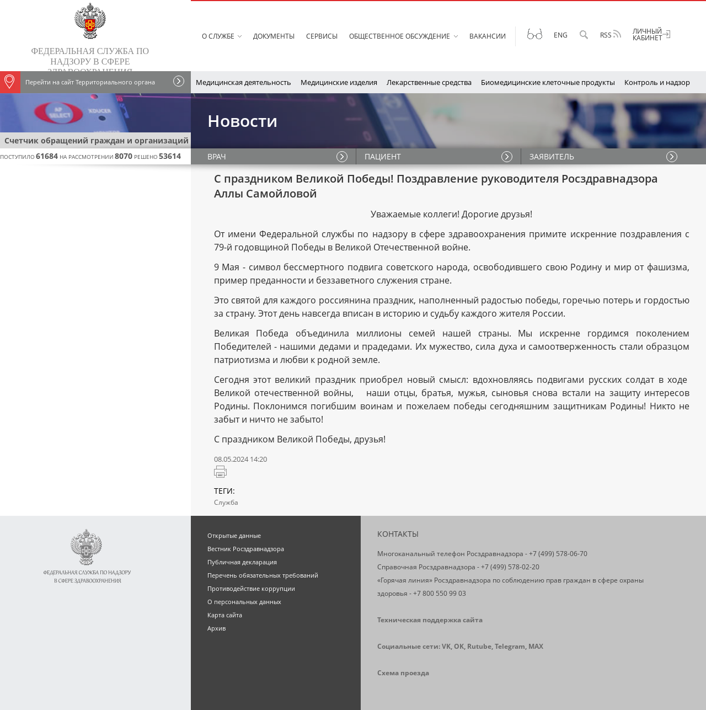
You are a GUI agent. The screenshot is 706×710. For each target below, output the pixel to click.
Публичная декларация (242, 562)
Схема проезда (403, 672)
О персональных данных (244, 601)
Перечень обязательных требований (262, 575)
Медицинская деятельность (243, 82)
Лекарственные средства (429, 82)
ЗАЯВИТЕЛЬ (552, 156)
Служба (226, 502)
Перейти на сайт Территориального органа (77, 82)
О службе (218, 36)
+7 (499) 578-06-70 (558, 553)
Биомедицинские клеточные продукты (548, 82)
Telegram (510, 646)
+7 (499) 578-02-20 (510, 567)
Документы (274, 36)
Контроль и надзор (657, 82)
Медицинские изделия (339, 82)
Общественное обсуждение (399, 36)
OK (459, 646)
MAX (535, 646)
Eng (561, 35)
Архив (216, 628)
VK (446, 646)
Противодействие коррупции (251, 588)
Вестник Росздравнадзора (245, 548)
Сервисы (322, 36)
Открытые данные (234, 535)
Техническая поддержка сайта (430, 619)
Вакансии (487, 36)
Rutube (479, 646)
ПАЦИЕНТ (383, 156)
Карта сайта (224, 615)
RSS (610, 35)
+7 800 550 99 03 (439, 593)
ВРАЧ (216, 156)
